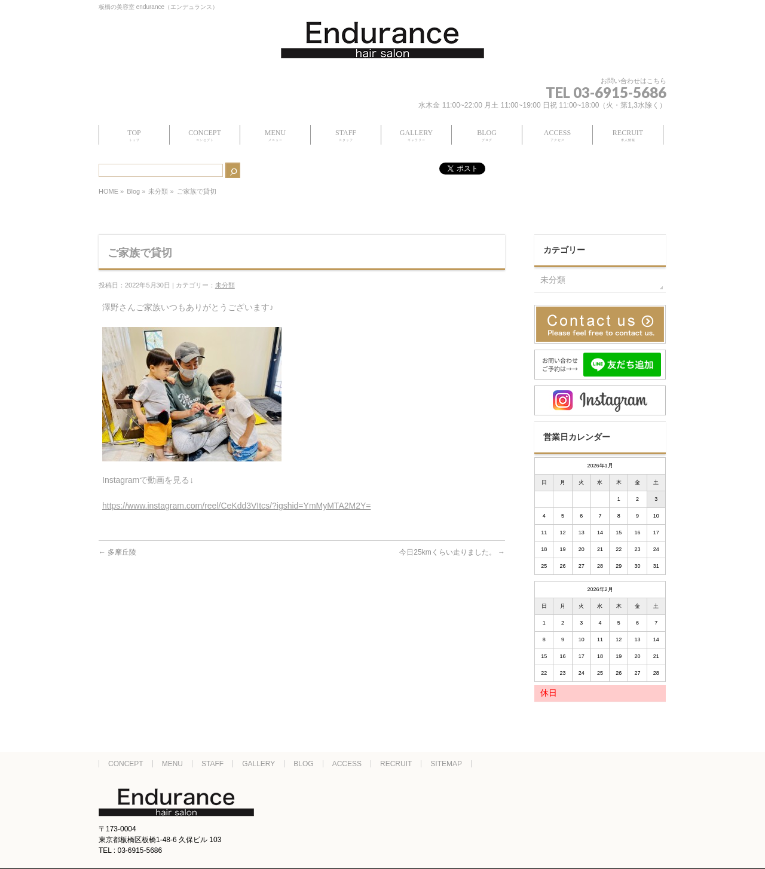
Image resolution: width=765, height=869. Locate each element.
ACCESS (347, 763)
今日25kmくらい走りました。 (452, 552)
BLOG (303, 763)
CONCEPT (125, 763)
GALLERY (258, 763)
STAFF (212, 763)
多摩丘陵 (117, 552)
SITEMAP (446, 763)
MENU (172, 763)
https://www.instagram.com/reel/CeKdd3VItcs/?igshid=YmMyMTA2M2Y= (236, 505)
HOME (108, 191)
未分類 (158, 191)
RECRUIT (396, 763)
